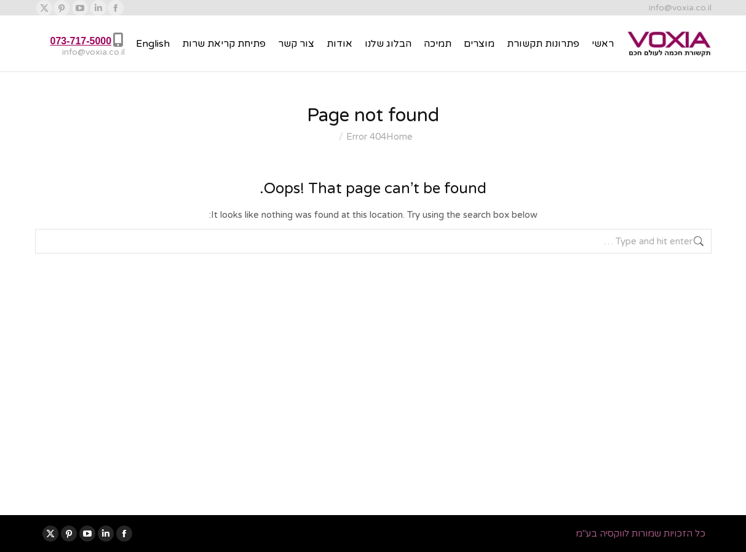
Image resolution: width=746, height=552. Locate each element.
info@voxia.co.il (680, 7)
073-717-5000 (81, 41)
